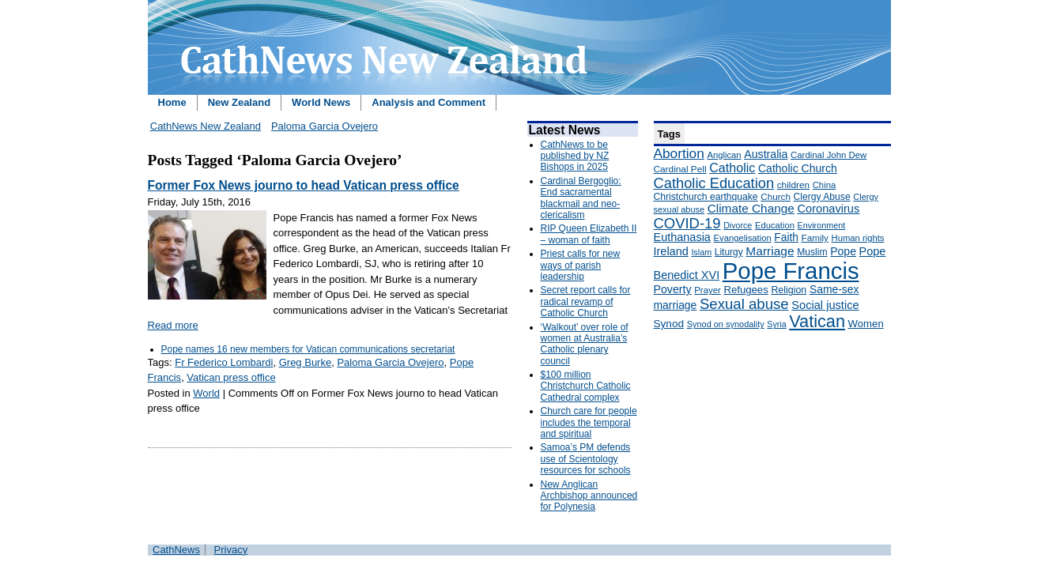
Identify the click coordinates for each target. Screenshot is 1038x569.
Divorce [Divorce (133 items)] (737, 225)
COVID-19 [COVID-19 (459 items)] (687, 223)
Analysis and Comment (428, 102)
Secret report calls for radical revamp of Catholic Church (586, 301)
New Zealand (239, 102)
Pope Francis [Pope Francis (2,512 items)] (791, 271)
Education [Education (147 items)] (775, 225)
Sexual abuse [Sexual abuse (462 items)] (744, 304)
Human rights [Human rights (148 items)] (858, 238)
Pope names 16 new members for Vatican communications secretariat (308, 349)
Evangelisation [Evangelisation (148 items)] (743, 238)
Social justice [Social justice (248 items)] (825, 305)
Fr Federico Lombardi (224, 362)
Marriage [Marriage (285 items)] (769, 251)
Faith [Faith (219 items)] (786, 237)
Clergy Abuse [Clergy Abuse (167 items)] (822, 196)
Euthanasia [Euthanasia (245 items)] (682, 237)
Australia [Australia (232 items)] (765, 154)
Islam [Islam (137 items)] (701, 252)
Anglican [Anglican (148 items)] (724, 155)
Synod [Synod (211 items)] (669, 324)
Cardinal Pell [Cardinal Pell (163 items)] (680, 169)
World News (321, 102)
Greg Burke (305, 362)
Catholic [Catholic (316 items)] (732, 167)
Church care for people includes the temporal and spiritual (589, 422)
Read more (173, 325)
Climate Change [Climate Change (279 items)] (751, 208)
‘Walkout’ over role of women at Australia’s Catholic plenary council (584, 344)
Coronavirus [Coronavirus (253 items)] (828, 208)
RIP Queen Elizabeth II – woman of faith (589, 234)
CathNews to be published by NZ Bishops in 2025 (575, 156)
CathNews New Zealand (205, 126)
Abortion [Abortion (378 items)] (679, 153)
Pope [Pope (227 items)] (843, 251)
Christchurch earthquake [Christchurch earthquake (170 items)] (706, 196)
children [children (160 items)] (793, 184)
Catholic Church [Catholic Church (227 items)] (797, 168)
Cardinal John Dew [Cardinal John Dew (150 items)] (828, 155)
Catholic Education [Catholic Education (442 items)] (714, 183)
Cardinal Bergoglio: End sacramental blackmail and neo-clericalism (581, 197)
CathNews (176, 550)
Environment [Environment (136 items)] (822, 225)
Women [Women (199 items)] (866, 324)
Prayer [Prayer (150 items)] (707, 290)
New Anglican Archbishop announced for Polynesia (589, 496)
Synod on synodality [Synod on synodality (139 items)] (725, 324)
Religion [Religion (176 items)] (788, 290)
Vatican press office (231, 377)
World (206, 393)
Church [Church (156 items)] (776, 196)
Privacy (231, 550)
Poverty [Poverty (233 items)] (673, 289)
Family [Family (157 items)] (815, 237)
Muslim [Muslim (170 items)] (812, 252)
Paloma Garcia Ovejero (324, 126)
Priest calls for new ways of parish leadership (581, 265)
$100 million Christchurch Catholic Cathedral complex (586, 386)
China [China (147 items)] (824, 185)
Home (172, 102)
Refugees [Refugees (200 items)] (745, 290)
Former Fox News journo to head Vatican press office (303, 185)
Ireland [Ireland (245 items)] (671, 251)
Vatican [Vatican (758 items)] (817, 321)
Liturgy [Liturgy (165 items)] (729, 252)
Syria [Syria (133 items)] (776, 324)
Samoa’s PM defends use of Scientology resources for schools (586, 459)
